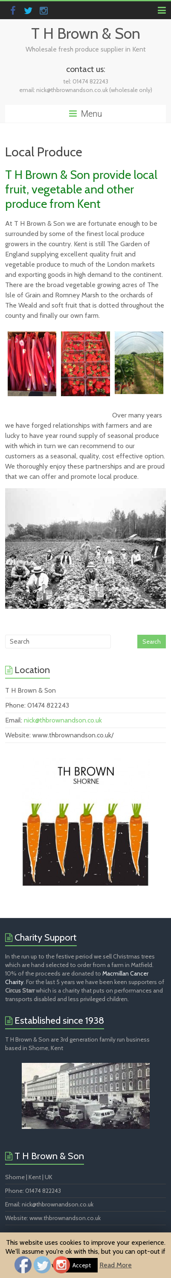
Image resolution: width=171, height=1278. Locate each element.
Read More (115, 1265)
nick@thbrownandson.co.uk (63, 720)
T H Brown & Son (85, 33)
